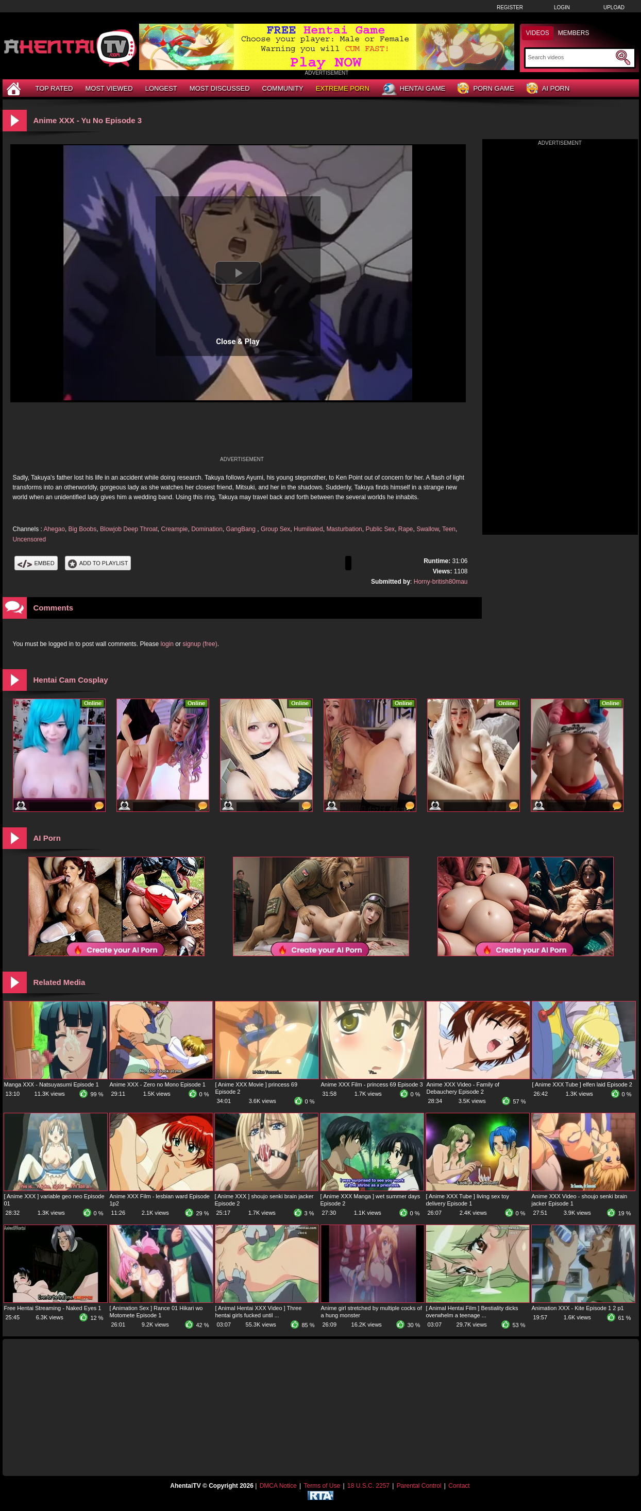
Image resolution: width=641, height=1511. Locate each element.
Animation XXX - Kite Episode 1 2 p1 (578, 1308)
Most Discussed (220, 88)
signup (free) (199, 644)
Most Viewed (108, 88)
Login (562, 7)
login (167, 644)
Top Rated (54, 88)
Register (510, 7)
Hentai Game (414, 89)
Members (573, 33)
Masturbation (344, 529)
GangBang (242, 529)
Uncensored (29, 539)
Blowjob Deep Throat (129, 529)
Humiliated (308, 529)
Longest (161, 88)
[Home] (15, 88)
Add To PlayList (98, 563)
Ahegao (54, 529)
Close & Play (238, 341)
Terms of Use (321, 1485)
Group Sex (275, 529)
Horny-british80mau (441, 581)
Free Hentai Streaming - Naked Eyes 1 (53, 1308)
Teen (449, 529)
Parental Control (419, 1485)
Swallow (427, 529)
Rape (405, 529)
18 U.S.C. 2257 (368, 1485)
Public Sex (380, 529)
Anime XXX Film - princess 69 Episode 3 (372, 1084)
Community (282, 88)
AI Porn (548, 88)
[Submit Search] (623, 57)
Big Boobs (83, 529)
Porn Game (486, 88)
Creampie (174, 529)
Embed (36, 563)
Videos (537, 33)
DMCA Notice (278, 1485)
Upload (614, 7)
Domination (207, 529)
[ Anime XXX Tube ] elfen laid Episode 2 (582, 1084)
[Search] (571, 57)
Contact (458, 1485)
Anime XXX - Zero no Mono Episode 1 (158, 1084)
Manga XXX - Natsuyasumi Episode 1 (51, 1084)
